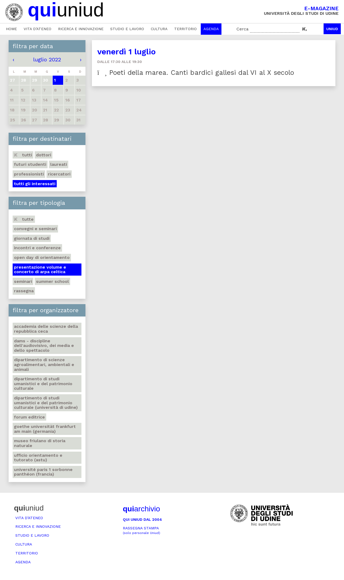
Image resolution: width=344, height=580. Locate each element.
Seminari (23, 281)
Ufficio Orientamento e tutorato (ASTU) (38, 458)
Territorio (185, 29)
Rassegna (24, 290)
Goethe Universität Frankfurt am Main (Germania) (45, 429)
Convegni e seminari (35, 228)
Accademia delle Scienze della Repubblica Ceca (46, 329)
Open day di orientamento (42, 257)
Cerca (242, 28)
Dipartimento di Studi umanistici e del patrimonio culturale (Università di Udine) (46, 402)
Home (11, 29)
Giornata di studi (31, 238)
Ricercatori (59, 174)
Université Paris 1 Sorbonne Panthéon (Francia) (43, 472)
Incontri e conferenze (37, 247)
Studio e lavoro (127, 29)
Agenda (211, 29)
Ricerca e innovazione (80, 29)
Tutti (23, 154)
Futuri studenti (30, 164)
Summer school (52, 281)
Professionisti (29, 174)
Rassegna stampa (141, 530)
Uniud (332, 29)
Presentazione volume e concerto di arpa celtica (40, 270)
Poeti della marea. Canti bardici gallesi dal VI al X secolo (195, 72)
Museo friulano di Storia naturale (39, 443)
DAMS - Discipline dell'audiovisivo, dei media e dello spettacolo (44, 345)
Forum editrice (29, 417)
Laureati (58, 164)
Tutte (24, 219)
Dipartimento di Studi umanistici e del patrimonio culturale (43, 383)
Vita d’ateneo (37, 29)
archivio (141, 509)
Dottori (43, 154)
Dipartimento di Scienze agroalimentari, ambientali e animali (44, 364)
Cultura (159, 29)
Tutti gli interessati (34, 183)
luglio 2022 (47, 59)
